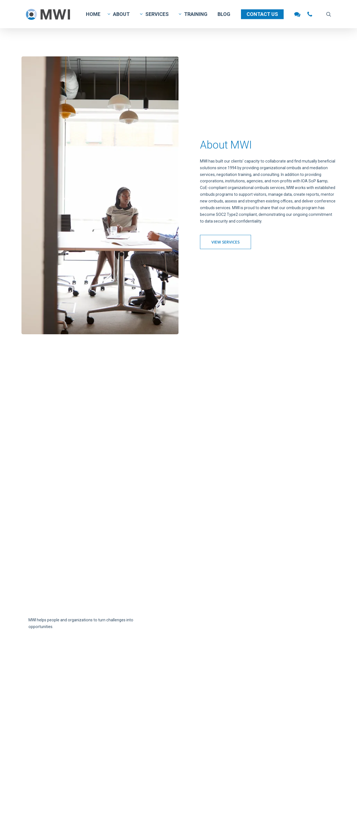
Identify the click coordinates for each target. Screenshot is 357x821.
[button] (225, 242)
